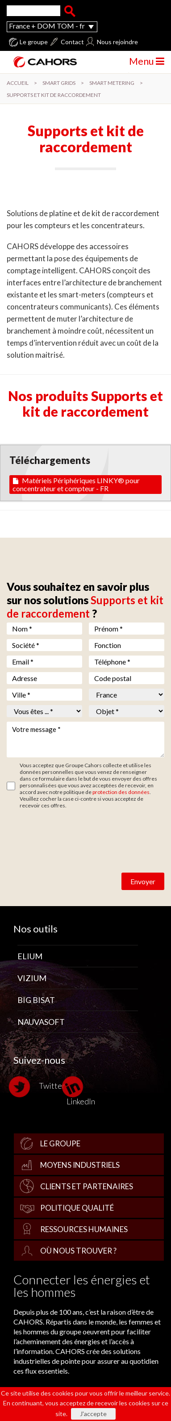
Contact (72, 42)
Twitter (39, 1086)
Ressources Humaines (84, 1229)
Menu (146, 61)
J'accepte (93, 1413)
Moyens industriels (80, 1165)
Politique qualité (77, 1207)
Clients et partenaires (86, 1186)
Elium (29, 956)
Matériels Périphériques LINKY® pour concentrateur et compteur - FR (76, 484)
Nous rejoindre (117, 42)
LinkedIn (81, 1090)
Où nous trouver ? (78, 1250)
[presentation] (74, 830)
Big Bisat (36, 1000)
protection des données (121, 792)
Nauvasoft (41, 1022)
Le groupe (34, 42)
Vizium (31, 978)
